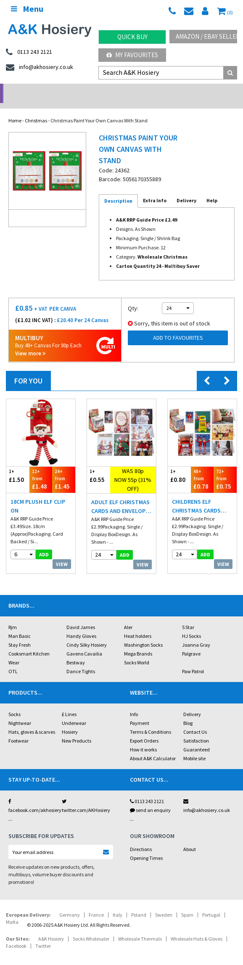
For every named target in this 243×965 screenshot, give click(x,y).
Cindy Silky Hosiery (86, 634)
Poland (138, 904)
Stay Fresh (19, 634)
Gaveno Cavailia (84, 643)
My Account (91, 90)
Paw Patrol (193, 660)
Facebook (16, 935)
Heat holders (137, 625)
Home (14, 109)
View (62, 553)
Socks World (136, 651)
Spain (187, 904)
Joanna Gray (196, 634)
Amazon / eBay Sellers (206, 36)
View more (30, 342)
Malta (12, 911)
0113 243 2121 (147, 790)
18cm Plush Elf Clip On (38, 495)
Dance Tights (80, 660)
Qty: (133, 297)
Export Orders (144, 730)
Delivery (192, 703)
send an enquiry (150, 799)
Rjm (12, 616)
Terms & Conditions (150, 721)
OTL (13, 660)
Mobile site (194, 747)
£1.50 (18, 465)
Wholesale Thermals (140, 928)
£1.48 (41, 468)
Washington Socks (143, 634)
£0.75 (225, 468)
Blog (188, 712)
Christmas (36, 109)
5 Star (188, 616)
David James (80, 616)
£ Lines (69, 703)
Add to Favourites (178, 326)
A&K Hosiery (51, 928)
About (189, 838)
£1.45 (64, 468)
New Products (76, 730)
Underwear (74, 712)
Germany (69, 904)
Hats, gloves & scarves (31, 721)
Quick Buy (132, 37)
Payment (139, 712)
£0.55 (99, 465)
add (44, 543)
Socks (14, 703)
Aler (128, 616)
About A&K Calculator (153, 747)
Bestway (75, 651)
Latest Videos (212, 90)
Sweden (163, 904)
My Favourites (132, 55)
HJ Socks (191, 625)
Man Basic (19, 625)
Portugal (211, 904)
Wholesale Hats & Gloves (196, 928)
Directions (141, 838)
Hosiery (70, 721)
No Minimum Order (30, 90)
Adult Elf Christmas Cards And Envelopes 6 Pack (121, 496)
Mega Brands (138, 643)
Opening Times (146, 847)
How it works (143, 738)
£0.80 (179, 465)
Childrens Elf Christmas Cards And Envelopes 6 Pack (202, 495)
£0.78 (202, 468)
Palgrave (191, 643)
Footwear (18, 730)
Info (134, 703)
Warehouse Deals (152, 90)
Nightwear (19, 712)
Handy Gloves (81, 625)
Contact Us (195, 721)
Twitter (43, 935)
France (96, 904)
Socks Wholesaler (91, 928)
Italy (117, 904)
